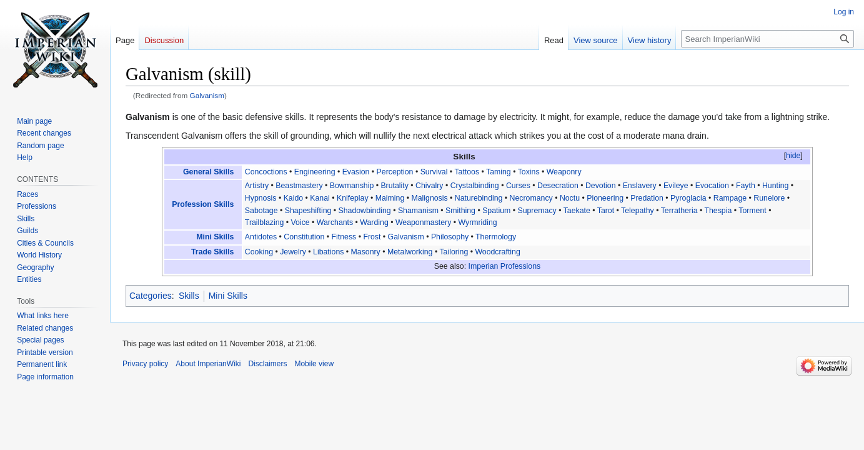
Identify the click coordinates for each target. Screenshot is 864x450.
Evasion (356, 172)
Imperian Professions (505, 266)
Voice (300, 222)
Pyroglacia (688, 198)
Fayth (745, 185)
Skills (189, 296)
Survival (434, 172)
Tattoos (466, 172)
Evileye (675, 185)
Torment (752, 210)
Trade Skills (212, 252)
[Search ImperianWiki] (767, 39)
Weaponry (564, 172)
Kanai (320, 198)
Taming (498, 172)
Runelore (769, 198)
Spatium (496, 210)
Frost (371, 236)
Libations (328, 252)
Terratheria (679, 210)
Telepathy (637, 210)
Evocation (712, 185)
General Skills (208, 172)
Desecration (557, 185)
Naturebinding (479, 198)
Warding (374, 222)
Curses (518, 185)
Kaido (294, 198)
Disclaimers (267, 363)
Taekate (577, 210)
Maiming (390, 198)
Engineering (314, 172)
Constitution (304, 236)
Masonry (365, 252)
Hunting (775, 185)
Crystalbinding (474, 185)
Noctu (570, 198)
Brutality (394, 185)
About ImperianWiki (208, 363)
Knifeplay (353, 198)
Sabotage (261, 210)
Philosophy (450, 236)
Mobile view (314, 363)
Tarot (605, 210)
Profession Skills (203, 204)
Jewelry (293, 252)
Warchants (335, 222)
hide (793, 155)
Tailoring (453, 252)
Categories (150, 296)
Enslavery (640, 185)
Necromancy (531, 198)
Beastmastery (299, 185)
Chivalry (429, 185)
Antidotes (261, 236)
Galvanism (207, 95)
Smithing (460, 210)
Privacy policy (145, 363)
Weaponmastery (423, 222)
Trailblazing (264, 222)
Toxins (529, 172)
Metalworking (410, 252)
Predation (646, 198)
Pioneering (605, 198)
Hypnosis (261, 198)
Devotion (600, 185)
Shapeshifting (308, 210)
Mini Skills (215, 236)
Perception (395, 172)
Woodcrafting (497, 252)
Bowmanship (352, 185)
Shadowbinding (365, 210)
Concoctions (266, 172)
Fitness (344, 236)
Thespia (718, 210)
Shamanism (418, 210)
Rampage (730, 198)
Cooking (259, 252)
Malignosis (429, 198)
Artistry (257, 185)
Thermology (495, 236)
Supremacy (536, 210)
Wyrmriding (477, 222)
